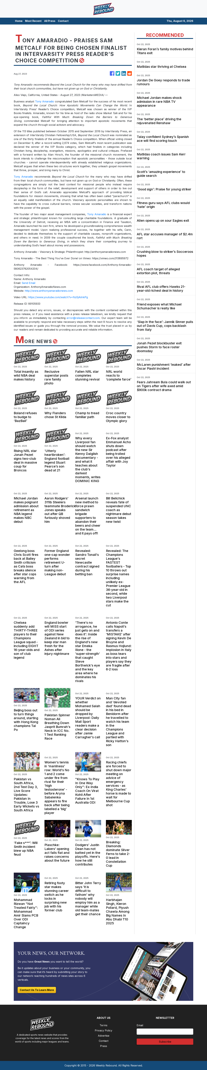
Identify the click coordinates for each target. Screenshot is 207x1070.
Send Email (28, 283)
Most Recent (33, 21)
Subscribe (165, 1041)
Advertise (103, 1035)
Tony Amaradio (44, 101)
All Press (49, 21)
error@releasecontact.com (83, 318)
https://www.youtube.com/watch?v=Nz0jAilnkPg (58, 297)
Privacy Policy (103, 1030)
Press (103, 1046)
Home (18, 21)
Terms (103, 1025)
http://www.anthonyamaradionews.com (49, 290)
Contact (63, 21)
